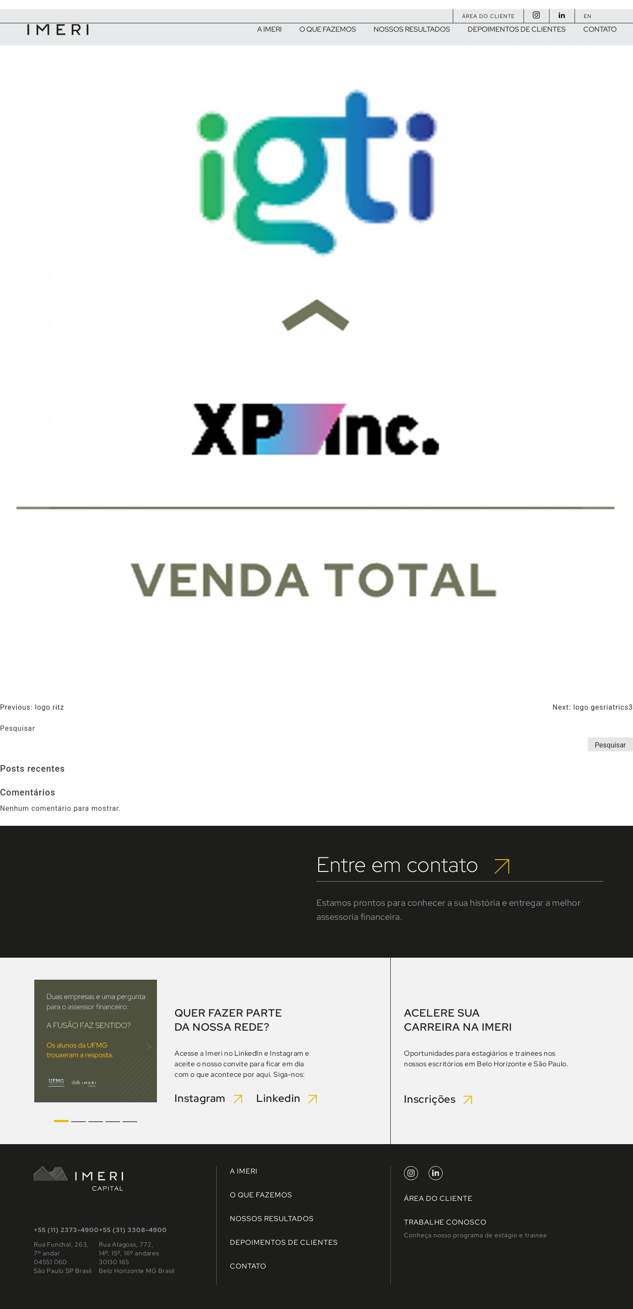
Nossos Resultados (272, 1218)
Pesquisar (17, 728)
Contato (248, 1266)
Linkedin (286, 1098)
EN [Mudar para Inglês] (588, 16)
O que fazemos (261, 1195)
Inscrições (438, 1099)
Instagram (209, 1098)
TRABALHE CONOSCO (445, 1222)
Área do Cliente (488, 16)
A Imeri (244, 1171)
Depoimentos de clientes (284, 1242)
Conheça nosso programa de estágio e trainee (475, 1235)
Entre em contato (412, 864)
